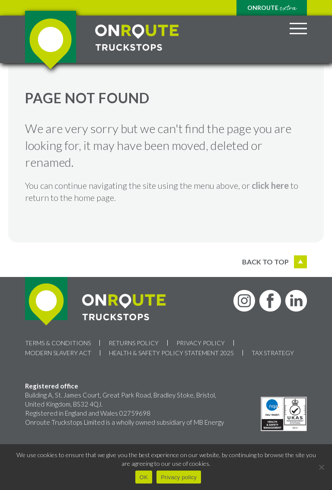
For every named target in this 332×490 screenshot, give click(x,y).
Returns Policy (134, 343)
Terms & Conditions (58, 343)
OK (144, 477)
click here (270, 185)
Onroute (271, 8)
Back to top (274, 261)
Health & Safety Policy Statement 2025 (171, 352)
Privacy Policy (200, 343)
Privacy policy (179, 477)
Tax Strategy (273, 352)
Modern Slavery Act (58, 352)
